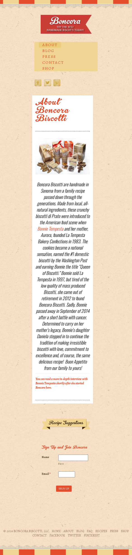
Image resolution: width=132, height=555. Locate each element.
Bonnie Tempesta (50, 228)
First (61, 463)
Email (46, 474)
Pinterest (57, 82)
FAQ (89, 531)
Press (49, 56)
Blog (48, 50)
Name (45, 457)
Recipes (101, 531)
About (49, 44)
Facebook (38, 82)
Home (56, 531)
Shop (48, 68)
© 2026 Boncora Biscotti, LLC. (26, 531)
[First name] (73, 458)
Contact (53, 62)
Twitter (47, 82)
